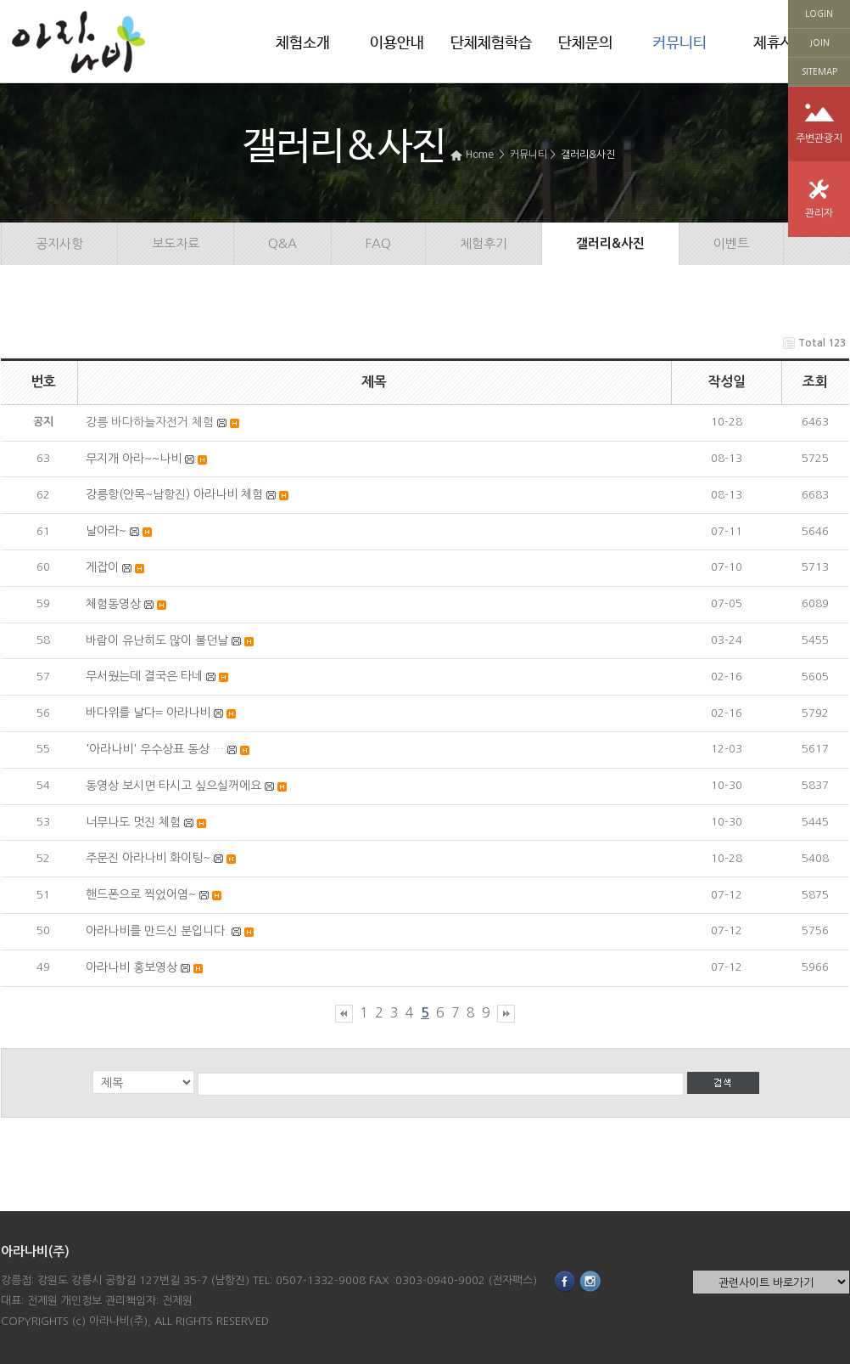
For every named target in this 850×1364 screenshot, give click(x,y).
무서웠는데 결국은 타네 (144, 676)
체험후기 (483, 243)
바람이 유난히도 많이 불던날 (157, 640)
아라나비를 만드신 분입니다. (157, 931)
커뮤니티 (679, 43)
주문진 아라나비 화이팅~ (148, 858)
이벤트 (731, 243)
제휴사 (773, 43)
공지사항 (59, 243)
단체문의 (585, 43)
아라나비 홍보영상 (131, 967)
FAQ (378, 243)
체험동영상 (113, 604)
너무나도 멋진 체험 (133, 822)
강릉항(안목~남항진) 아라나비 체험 (174, 494)
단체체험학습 (491, 43)
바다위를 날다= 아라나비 (148, 713)
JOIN (819, 42)
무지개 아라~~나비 (134, 459)
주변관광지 (819, 138)
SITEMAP (819, 71)
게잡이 (102, 567)
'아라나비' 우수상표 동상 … (155, 749)
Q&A (282, 243)
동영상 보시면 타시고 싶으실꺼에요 (173, 786)
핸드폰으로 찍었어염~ (141, 894)
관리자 (819, 213)
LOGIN (819, 13)
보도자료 (175, 243)
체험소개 (303, 43)
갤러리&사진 (588, 154)
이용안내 (397, 43)
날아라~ (106, 531)
